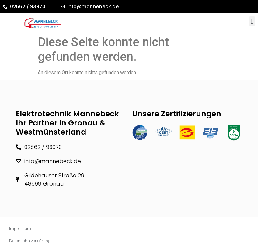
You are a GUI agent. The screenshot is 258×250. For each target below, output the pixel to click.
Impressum (20, 228)
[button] (252, 21)
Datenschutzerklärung (30, 241)
